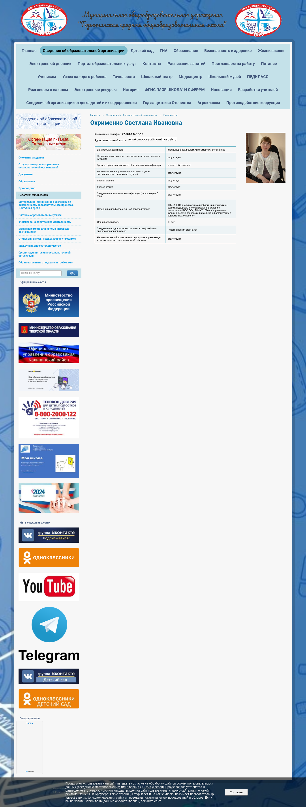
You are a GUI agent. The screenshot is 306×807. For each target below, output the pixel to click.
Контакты (152, 63)
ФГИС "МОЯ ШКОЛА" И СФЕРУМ (175, 89)
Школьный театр (157, 76)
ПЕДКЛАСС (257, 76)
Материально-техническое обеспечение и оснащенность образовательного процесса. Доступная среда (46, 205)
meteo (29, 772)
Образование (186, 50)
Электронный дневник (50, 63)
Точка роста (124, 76)
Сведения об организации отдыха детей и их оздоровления (81, 102)
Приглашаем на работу (233, 63)
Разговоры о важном (48, 89)
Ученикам (47, 76)
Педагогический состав (33, 195)
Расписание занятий (186, 63)
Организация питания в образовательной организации (45, 254)
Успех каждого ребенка (84, 76)
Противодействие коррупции (253, 102)
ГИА (163, 50)
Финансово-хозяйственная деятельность (45, 222)
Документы (26, 174)
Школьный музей (224, 76)
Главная (29, 50)
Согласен (236, 792)
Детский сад (142, 50)
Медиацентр (190, 76)
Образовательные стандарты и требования (46, 262)
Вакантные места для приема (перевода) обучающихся (44, 230)
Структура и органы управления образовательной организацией (39, 166)
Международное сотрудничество (40, 245)
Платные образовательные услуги (40, 215)
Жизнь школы (271, 50)
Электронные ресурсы (95, 89)
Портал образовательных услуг (107, 63)
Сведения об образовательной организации (83, 50)
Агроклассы (208, 102)
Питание (269, 63)
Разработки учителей (258, 89)
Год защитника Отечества (167, 102)
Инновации (221, 89)
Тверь (29, 723)
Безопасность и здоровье (228, 50)
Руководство (27, 188)
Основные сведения (31, 157)
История (131, 89)
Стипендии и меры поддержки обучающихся (47, 238)
